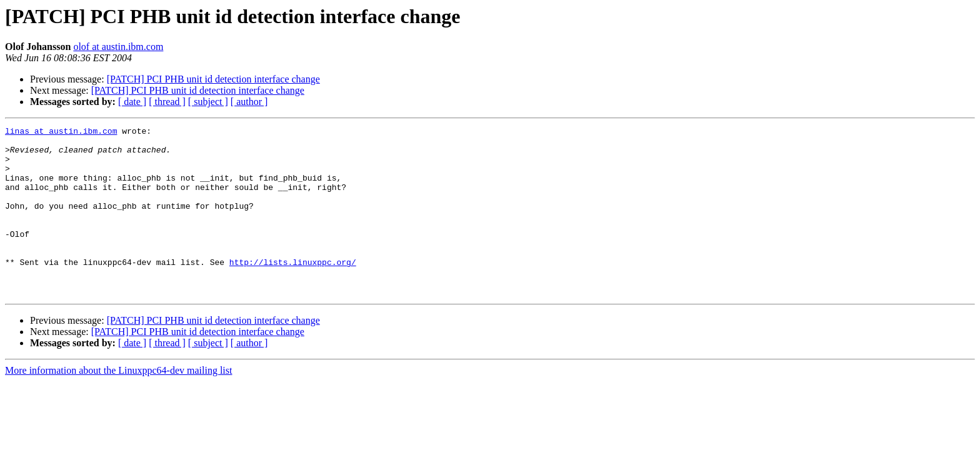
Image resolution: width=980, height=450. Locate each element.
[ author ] (249, 101)
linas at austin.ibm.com (61, 132)
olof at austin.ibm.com (118, 46)
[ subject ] (208, 101)
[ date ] (132, 101)
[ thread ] (167, 101)
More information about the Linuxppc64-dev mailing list (118, 404)
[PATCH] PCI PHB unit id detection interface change (213, 79)
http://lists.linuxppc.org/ (292, 290)
